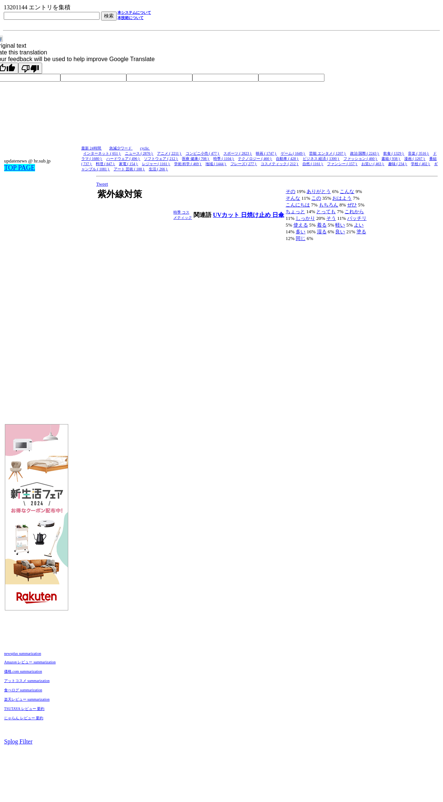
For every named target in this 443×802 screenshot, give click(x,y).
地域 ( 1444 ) (216, 164)
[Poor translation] (30, 68)
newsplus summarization (22, 653)
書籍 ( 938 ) (391, 159)
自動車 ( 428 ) (287, 159)
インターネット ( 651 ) (102, 153)
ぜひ (352, 205)
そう (331, 218)
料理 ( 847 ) (105, 164)
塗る (361, 231)
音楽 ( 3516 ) (418, 153)
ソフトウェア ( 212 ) (161, 159)
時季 (177, 212)
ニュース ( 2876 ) (139, 153)
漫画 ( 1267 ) (414, 159)
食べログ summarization (23, 690)
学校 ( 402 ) (420, 164)
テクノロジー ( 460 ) (255, 159)
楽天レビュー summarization (27, 699)
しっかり (305, 218)
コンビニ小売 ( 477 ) (203, 153)
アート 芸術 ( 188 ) (129, 169)
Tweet (102, 184)
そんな (293, 198)
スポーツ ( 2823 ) (237, 153)
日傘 (278, 215)
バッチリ (357, 218)
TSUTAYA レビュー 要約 (24, 709)
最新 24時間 (91, 148)
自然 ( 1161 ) (312, 164)
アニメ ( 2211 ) (169, 153)
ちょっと (295, 211)
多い (300, 231)
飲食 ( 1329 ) (394, 153)
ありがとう (319, 191)
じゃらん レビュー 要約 (23, 718)
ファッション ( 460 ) (360, 159)
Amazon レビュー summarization (30, 662)
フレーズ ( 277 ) (243, 164)
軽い (340, 225)
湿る (322, 231)
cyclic (145, 148)
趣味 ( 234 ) (398, 164)
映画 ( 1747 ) (266, 153)
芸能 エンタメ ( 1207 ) (327, 153)
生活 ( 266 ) (158, 169)
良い (340, 231)
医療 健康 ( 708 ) (196, 159)
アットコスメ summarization (27, 681)
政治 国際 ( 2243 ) (365, 153)
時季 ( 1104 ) (223, 159)
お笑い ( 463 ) (372, 164)
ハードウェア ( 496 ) (123, 159)
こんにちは (298, 205)
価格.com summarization (23, 671)
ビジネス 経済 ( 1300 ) (321, 159)
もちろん (328, 205)
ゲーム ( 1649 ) (293, 153)
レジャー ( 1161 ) (156, 164)
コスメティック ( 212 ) (280, 164)
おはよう (342, 198)
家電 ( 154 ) (128, 164)
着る (322, 225)
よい (359, 225)
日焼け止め (256, 215)
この (316, 198)
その (290, 191)
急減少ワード (121, 148)
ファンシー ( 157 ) (342, 164)
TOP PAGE (19, 167)
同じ (300, 238)
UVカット (227, 215)
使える (300, 225)
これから (354, 211)
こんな (347, 191)
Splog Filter (18, 741)
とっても (326, 211)
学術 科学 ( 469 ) (188, 164)
